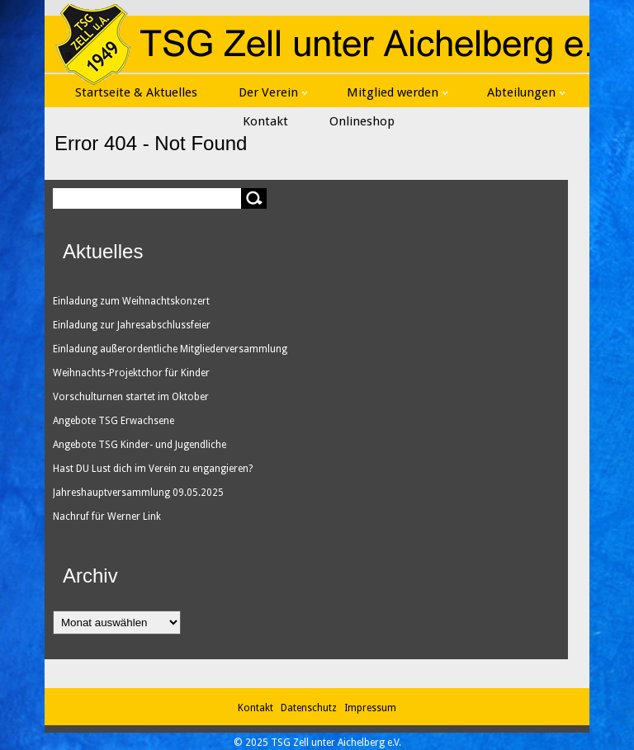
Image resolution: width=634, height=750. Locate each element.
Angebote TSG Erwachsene (113, 421)
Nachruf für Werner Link (107, 516)
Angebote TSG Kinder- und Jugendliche (139, 444)
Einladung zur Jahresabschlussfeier (132, 325)
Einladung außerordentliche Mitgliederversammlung (170, 349)
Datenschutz (311, 708)
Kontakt (265, 121)
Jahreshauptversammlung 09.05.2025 (138, 492)
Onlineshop (362, 121)
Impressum (370, 708)
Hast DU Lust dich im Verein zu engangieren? (153, 468)
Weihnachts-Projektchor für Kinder (131, 373)
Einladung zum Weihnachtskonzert (131, 301)
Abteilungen (526, 92)
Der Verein (273, 92)
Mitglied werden (397, 92)
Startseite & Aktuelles (136, 92)
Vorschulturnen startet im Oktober (131, 397)
